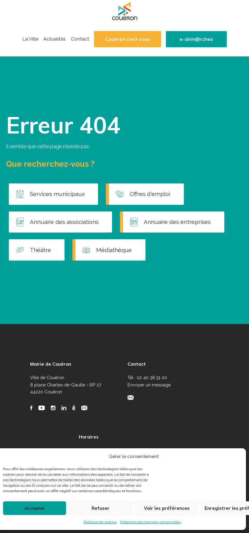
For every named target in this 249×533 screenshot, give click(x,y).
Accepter (34, 508)
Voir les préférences (167, 508)
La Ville (30, 39)
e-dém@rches (196, 39)
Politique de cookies (100, 522)
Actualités (54, 39)
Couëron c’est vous (127, 39)
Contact (80, 39)
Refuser (101, 508)
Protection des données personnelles (150, 522)
